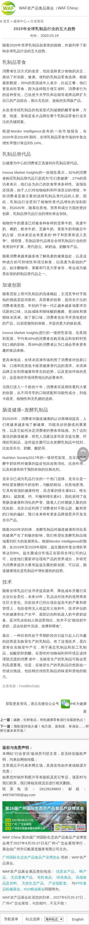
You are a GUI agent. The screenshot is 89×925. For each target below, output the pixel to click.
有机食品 (44, 877)
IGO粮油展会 (34, 889)
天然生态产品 (33, 883)
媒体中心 (20, 21)
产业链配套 (57, 883)
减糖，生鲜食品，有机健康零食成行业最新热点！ (49, 720)
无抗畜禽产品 (22, 877)
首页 (6, 21)
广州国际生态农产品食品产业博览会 (31, 857)
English (78, 919)
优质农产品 (65, 871)
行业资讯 (37, 21)
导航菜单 (11, 919)
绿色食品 (63, 877)
